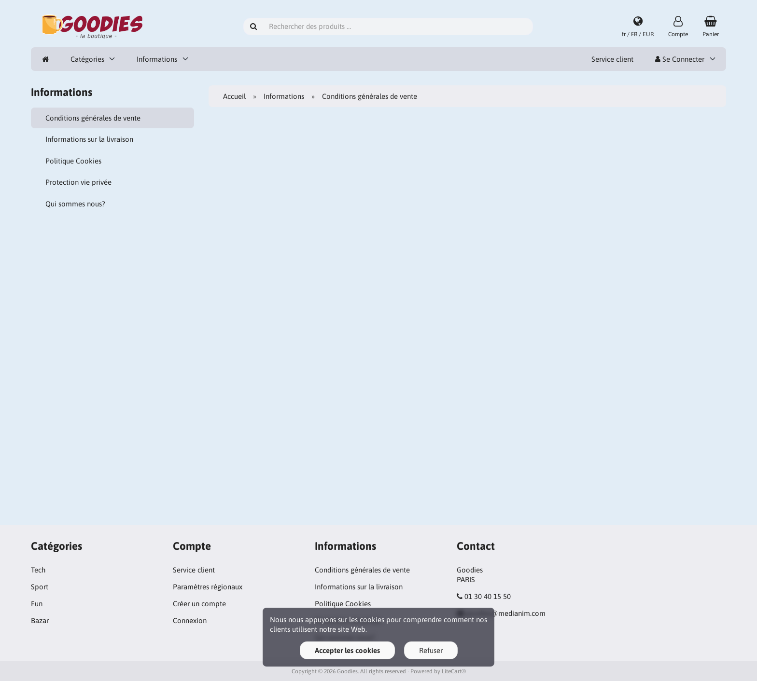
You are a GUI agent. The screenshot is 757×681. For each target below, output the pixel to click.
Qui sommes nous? (75, 204)
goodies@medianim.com (506, 613)
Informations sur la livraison (89, 139)
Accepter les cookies (347, 650)
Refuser (431, 650)
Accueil (234, 96)
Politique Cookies (73, 161)
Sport (39, 587)
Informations (157, 59)
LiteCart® (454, 671)
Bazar (40, 620)
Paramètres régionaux (207, 587)
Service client (612, 59)
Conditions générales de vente (92, 118)
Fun (36, 603)
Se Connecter (679, 59)
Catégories (87, 59)
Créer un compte (199, 603)
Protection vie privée (78, 182)
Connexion (190, 620)
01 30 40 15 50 (487, 596)
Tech (38, 570)
